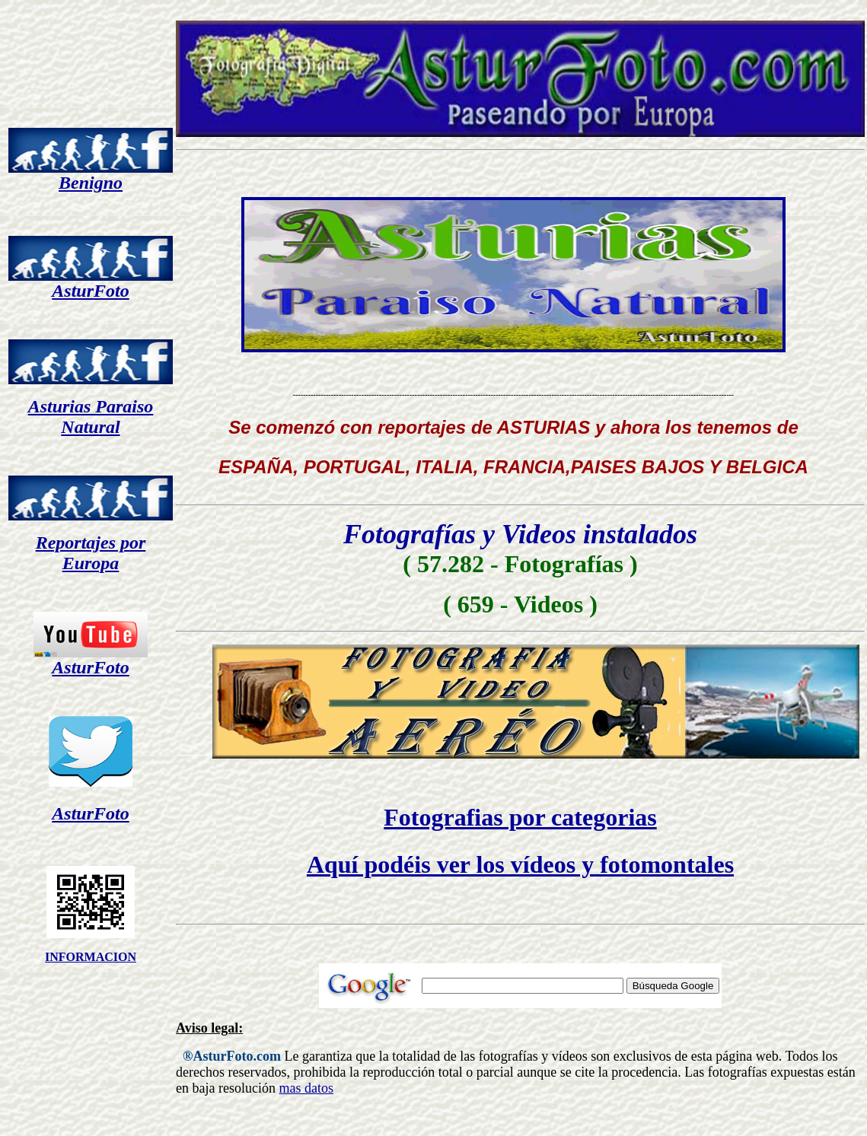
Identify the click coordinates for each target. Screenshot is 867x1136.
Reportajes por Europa (91, 553)
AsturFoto (90, 291)
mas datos (306, 1088)
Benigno (91, 183)
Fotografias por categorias (520, 817)
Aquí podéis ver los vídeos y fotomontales (520, 864)
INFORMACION (90, 956)
